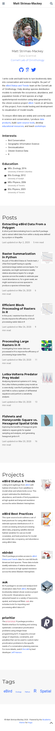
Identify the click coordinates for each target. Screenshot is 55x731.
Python (27, 692)
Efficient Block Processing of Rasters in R (18, 308)
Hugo (30, 723)
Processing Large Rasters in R (15, 343)
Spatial (45, 691)
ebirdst (7, 552)
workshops (40, 126)
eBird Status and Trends (17, 85)
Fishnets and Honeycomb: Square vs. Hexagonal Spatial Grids (20, 420)
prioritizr (8, 618)
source (25, 123)
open (19, 123)
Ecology (18, 692)
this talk (25, 649)
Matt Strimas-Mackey (27, 3)
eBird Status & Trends (18, 481)
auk (5, 582)
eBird (30, 103)
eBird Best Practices (17, 514)
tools (32, 123)
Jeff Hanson (16, 652)
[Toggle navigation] (3, 4)
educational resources (13, 126)
